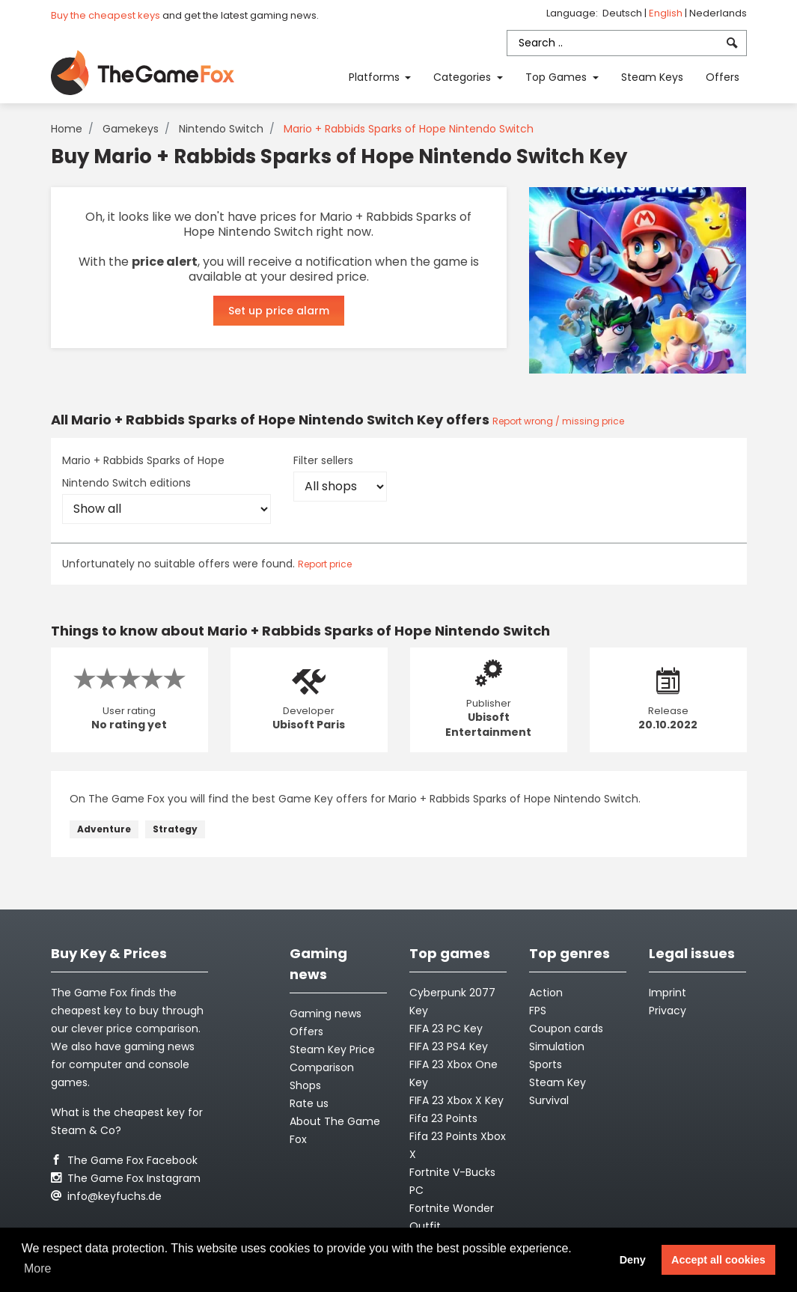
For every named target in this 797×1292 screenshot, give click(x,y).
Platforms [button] (376, 77)
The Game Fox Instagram (126, 1178)
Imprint (667, 992)
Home (66, 128)
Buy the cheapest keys (105, 15)
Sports (545, 1064)
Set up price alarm (278, 310)
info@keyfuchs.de (106, 1196)
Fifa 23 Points (443, 1118)
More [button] (37, 1268)
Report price (325, 564)
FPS (537, 1010)
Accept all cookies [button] (718, 1260)
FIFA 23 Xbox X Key (456, 1100)
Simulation (556, 1046)
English (667, 13)
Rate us (309, 1103)
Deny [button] (633, 1260)
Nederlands (718, 13)
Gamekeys (131, 128)
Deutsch (623, 13)
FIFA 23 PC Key (446, 1028)
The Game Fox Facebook (124, 1160)
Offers (722, 77)
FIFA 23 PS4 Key (448, 1046)
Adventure (104, 829)
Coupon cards (566, 1028)
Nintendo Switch (221, 128)
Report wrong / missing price (558, 421)
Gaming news (325, 1013)
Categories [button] (463, 77)
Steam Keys (652, 77)
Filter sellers (323, 460)
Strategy (175, 829)
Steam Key (557, 1082)
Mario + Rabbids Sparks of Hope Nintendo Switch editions (143, 471)
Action (546, 992)
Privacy (667, 1010)
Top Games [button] (557, 77)
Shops (305, 1085)
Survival (549, 1100)
